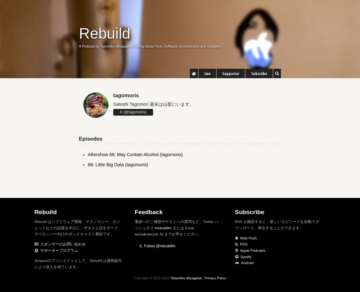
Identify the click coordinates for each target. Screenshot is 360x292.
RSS (244, 244)
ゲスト (89, 228)
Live (207, 73)
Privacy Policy (215, 278)
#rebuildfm (163, 228)
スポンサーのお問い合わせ (63, 244)
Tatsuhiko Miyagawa (186, 278)
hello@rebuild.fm (149, 234)
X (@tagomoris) (133, 112)
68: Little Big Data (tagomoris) (118, 164)
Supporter (230, 73)
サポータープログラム (59, 250)
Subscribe (259, 73)
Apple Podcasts (252, 250)
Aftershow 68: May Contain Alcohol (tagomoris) (135, 154)
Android (247, 263)
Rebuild (105, 33)
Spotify (245, 257)
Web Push (248, 238)
